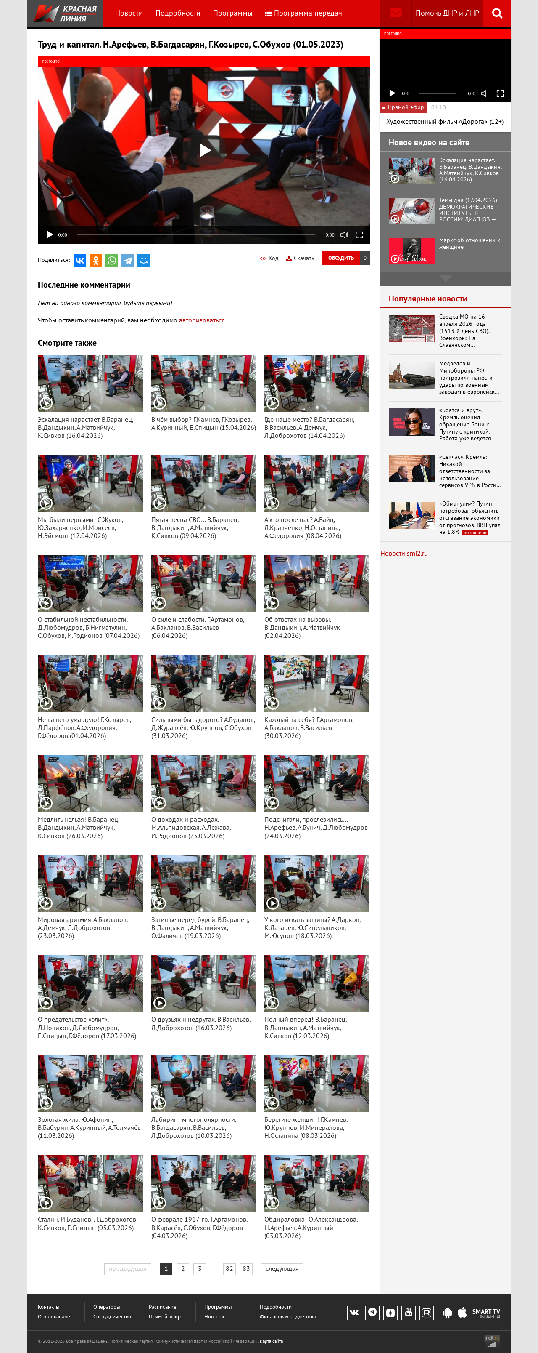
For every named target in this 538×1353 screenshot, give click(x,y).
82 (229, 1269)
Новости (129, 13)
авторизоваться (202, 320)
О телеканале (54, 1317)
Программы (233, 13)
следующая (282, 1269)
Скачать (300, 258)
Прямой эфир (165, 1317)
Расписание (163, 1307)
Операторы (106, 1307)
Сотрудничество (112, 1317)
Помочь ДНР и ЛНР (447, 13)
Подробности (178, 13)
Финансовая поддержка (288, 1317)
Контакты (49, 1307)
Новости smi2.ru (404, 553)
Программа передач (303, 13)
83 (246, 1269)
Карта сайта (271, 1341)
